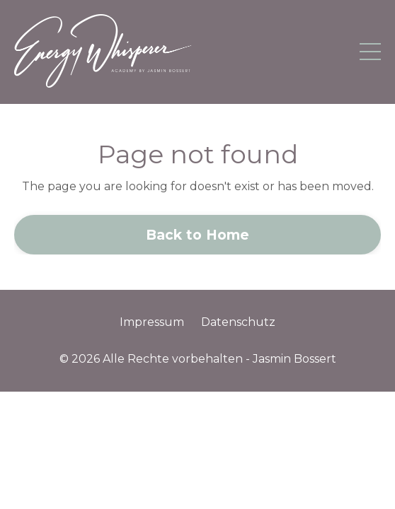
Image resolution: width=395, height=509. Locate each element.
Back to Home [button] (198, 234)
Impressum (152, 322)
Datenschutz (238, 322)
